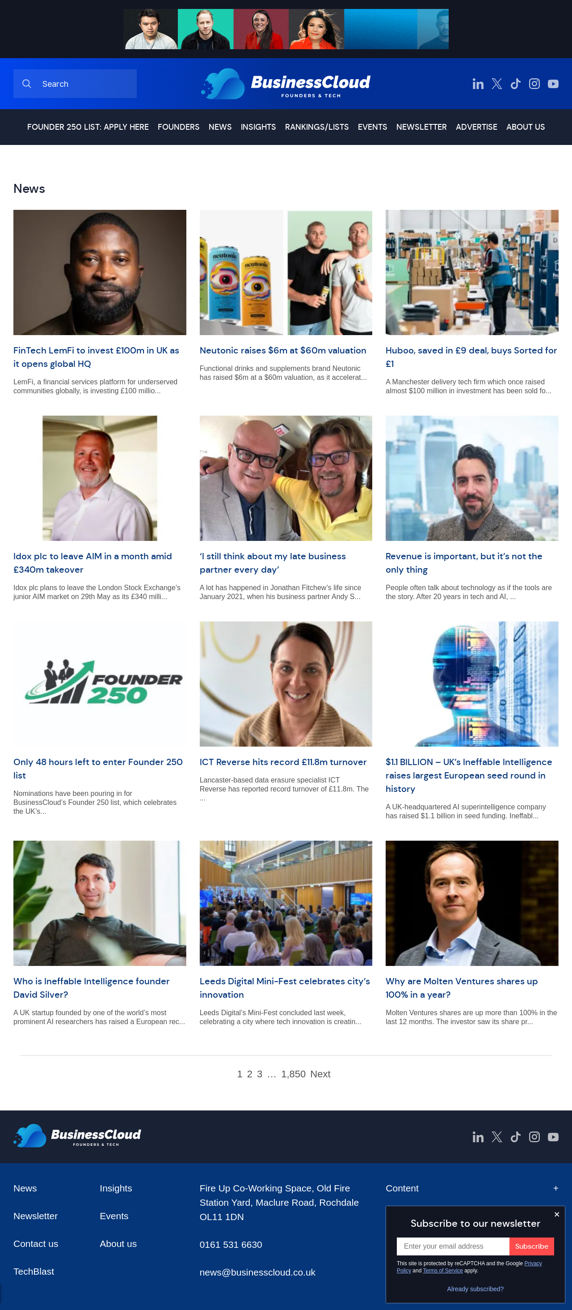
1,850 (293, 1074)
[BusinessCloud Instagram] (534, 83)
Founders (179, 127)
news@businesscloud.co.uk (257, 1272)
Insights (258, 127)
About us (525, 127)
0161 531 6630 (231, 1244)
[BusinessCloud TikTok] (515, 83)
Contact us (35, 1243)
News (220, 127)
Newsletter (421, 127)
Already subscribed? (475, 1289)
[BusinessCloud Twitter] (497, 83)
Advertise (476, 127)
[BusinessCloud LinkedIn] (478, 83)
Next (320, 1074)
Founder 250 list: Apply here (88, 127)
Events (372, 127)
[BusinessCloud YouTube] (553, 83)
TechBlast (33, 1271)
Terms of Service (443, 1270)
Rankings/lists (317, 127)
